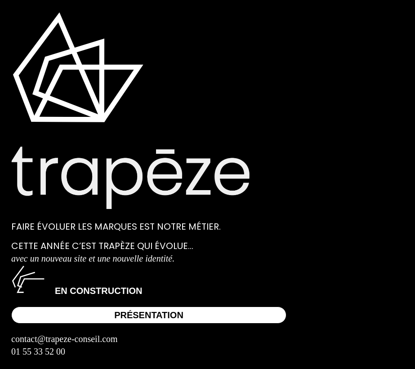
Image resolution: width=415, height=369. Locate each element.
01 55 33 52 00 (38, 351)
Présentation (148, 315)
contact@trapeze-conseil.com (64, 339)
